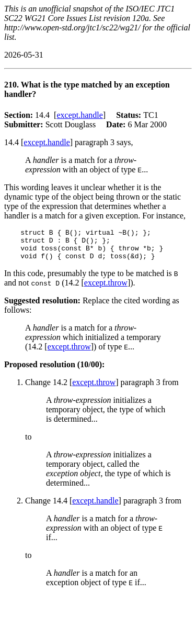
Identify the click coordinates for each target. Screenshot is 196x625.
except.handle (79, 115)
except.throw (106, 288)
